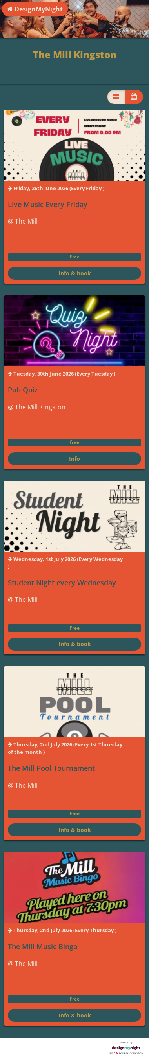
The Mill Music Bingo (43, 946)
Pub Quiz (23, 389)
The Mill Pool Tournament (51, 768)
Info (74, 458)
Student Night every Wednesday (62, 582)
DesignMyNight (35, 9)
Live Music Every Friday (47, 204)
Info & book (74, 273)
